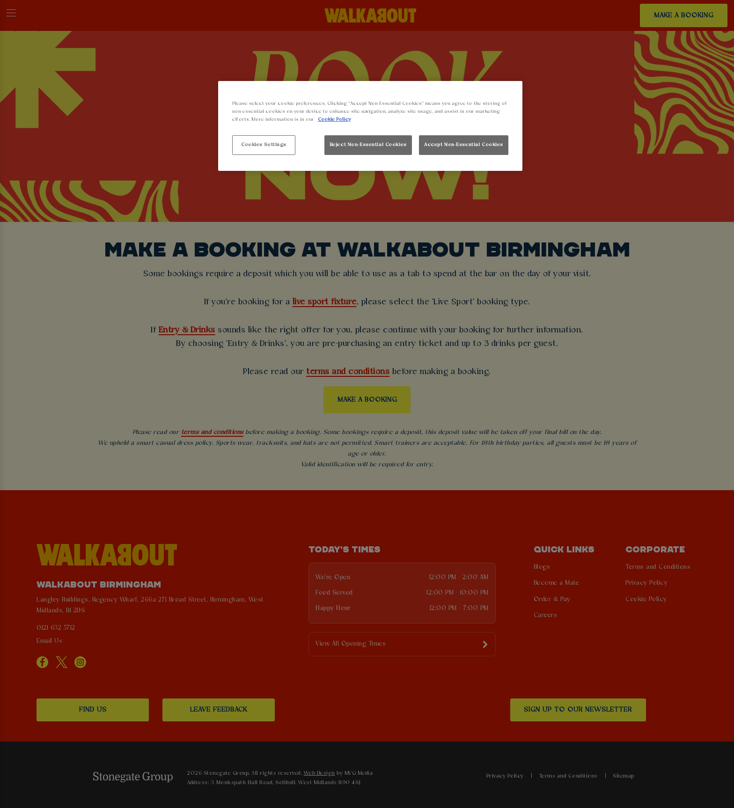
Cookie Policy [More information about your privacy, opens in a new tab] (334, 119)
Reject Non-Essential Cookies (368, 144)
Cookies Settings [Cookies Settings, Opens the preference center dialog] (263, 144)
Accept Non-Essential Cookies (463, 144)
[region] (370, 126)
